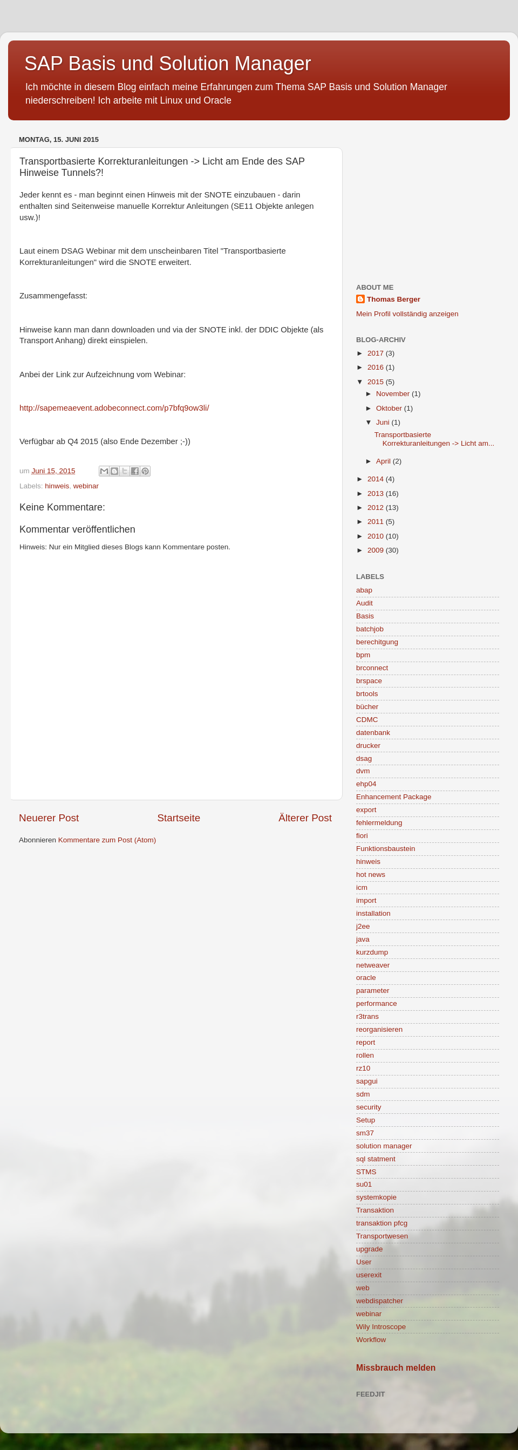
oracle (366, 978)
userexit (368, 1275)
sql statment (376, 1159)
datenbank (373, 733)
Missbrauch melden (395, 1367)
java (363, 939)
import (366, 900)
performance (376, 1003)
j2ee (363, 926)
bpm (363, 655)
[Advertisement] (427, 199)
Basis (365, 616)
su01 (364, 1184)
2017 (376, 353)
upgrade (369, 1249)
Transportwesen (382, 1236)
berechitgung (377, 642)
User (364, 1262)
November (394, 394)
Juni (384, 422)
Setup (365, 1120)
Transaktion (375, 1210)
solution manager (384, 1146)
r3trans (367, 1016)
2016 (376, 367)
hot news (370, 874)
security (368, 1107)
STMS (366, 1172)
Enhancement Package (394, 797)
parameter (373, 990)
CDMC (367, 720)
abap (364, 590)
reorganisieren (379, 1029)
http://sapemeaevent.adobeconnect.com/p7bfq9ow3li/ (114, 408)
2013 (376, 493)
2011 (376, 522)
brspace (369, 681)
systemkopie (376, 1197)
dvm (363, 771)
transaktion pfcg (381, 1223)
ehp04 (366, 784)
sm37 (365, 1133)
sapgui (367, 1081)
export (366, 810)
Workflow (371, 1340)
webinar (86, 486)
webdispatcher (379, 1301)
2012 (376, 507)
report (365, 1042)
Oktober (390, 408)
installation (373, 913)
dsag (364, 758)
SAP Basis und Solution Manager (167, 63)
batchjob (370, 629)
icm (361, 887)
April (384, 461)
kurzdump (372, 952)
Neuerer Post (49, 817)
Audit (364, 603)
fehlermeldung (379, 823)
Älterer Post (305, 817)
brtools (367, 694)
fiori (362, 836)
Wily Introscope (381, 1327)
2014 (376, 479)
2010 (376, 536)
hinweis (57, 486)
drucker (368, 745)
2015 (376, 382)
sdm (363, 1094)
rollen (365, 1055)
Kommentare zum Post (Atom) (107, 840)
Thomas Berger (393, 299)
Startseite (178, 817)
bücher (367, 707)
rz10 (363, 1068)
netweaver (373, 965)
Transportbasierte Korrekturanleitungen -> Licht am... (434, 439)
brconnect (372, 668)
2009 (376, 550)
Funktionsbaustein (385, 849)
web (363, 1288)
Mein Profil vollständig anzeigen (407, 314)
